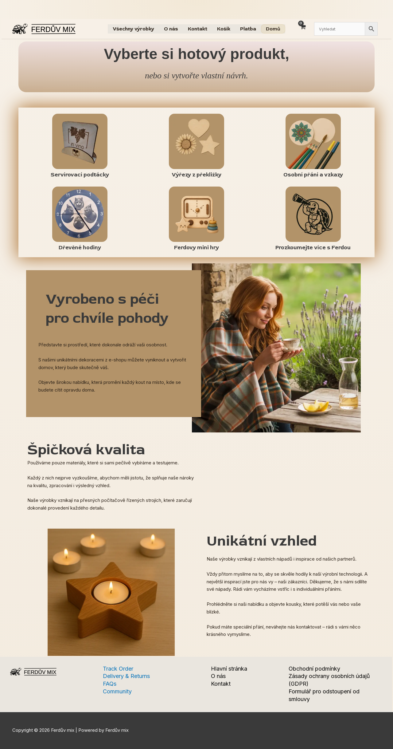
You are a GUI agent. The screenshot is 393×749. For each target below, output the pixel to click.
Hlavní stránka (229, 668)
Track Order (118, 668)
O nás (171, 29)
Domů (273, 29)
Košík (223, 29)
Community (117, 691)
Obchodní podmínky (314, 668)
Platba (248, 29)
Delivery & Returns (126, 676)
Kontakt (197, 29)
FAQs (109, 683)
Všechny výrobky (133, 29)
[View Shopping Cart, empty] (303, 30)
